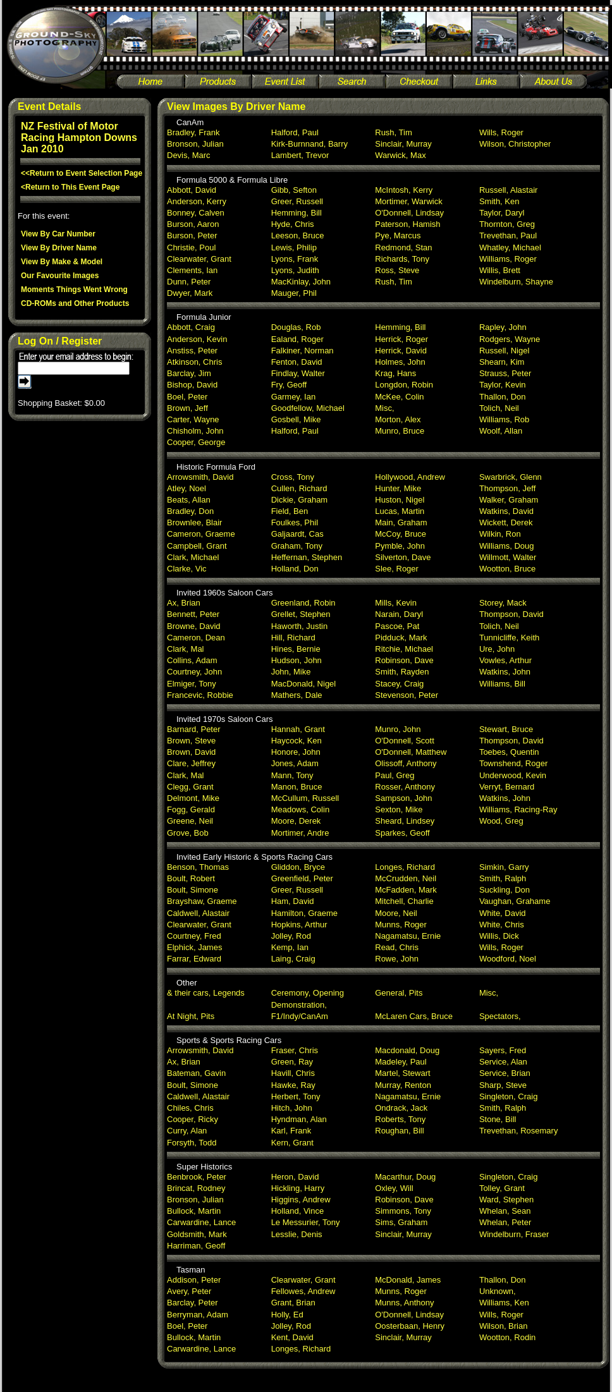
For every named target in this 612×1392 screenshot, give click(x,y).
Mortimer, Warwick (408, 201)
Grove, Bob (188, 833)
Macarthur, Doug (405, 1176)
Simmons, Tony (403, 1211)
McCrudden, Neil (405, 878)
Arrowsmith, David (200, 477)
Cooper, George (196, 442)
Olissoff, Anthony (405, 763)
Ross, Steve (397, 270)
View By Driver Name (59, 247)
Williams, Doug (506, 546)
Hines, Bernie (296, 649)
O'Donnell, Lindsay (409, 212)
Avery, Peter (189, 1291)
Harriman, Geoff (196, 1245)
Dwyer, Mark (189, 293)
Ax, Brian (183, 602)
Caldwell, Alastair (198, 913)
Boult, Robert (191, 878)
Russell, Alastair (508, 190)
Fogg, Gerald (191, 809)
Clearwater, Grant (199, 259)
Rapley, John (503, 327)
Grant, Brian (293, 1302)
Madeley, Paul (400, 1061)
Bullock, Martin (194, 1211)
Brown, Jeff (187, 408)
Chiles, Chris (190, 1108)
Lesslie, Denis (296, 1234)
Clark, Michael (193, 557)
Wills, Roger (501, 132)
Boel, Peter (187, 396)
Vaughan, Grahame (515, 901)
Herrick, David (401, 350)
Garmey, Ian (293, 396)
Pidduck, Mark (401, 637)
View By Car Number (58, 233)
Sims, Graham (401, 1222)
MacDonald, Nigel (303, 683)
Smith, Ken (499, 201)
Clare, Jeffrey (191, 763)
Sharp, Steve (503, 1085)
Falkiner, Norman (302, 350)
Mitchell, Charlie (404, 901)
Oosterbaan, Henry (409, 1326)
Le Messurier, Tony (305, 1222)
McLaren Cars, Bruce (414, 1016)
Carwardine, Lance (201, 1222)
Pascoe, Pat (397, 626)
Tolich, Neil (499, 408)
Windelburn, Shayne (516, 281)
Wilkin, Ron (500, 534)
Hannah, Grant (298, 729)
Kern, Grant (292, 1142)
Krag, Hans (395, 373)
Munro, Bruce (399, 431)
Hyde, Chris (292, 224)
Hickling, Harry (298, 1188)
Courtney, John (194, 671)
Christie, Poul (191, 247)
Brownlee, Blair (194, 522)
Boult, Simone (192, 889)
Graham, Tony (296, 546)
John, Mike (291, 671)
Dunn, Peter (189, 281)
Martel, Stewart (402, 1073)
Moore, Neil (396, 913)
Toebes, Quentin (509, 752)
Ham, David (292, 901)
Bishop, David (192, 384)
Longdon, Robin (404, 384)
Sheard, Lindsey (404, 821)
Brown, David (191, 752)
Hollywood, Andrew (410, 477)
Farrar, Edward (194, 958)
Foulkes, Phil (294, 522)
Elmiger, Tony (191, 683)
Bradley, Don (190, 511)
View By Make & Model (61, 261)
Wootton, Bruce (507, 568)
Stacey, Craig (399, 683)
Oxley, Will (394, 1188)
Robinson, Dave (404, 660)
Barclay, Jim (189, 373)
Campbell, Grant (197, 546)
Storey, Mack (503, 602)
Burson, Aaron (193, 224)
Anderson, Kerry (196, 201)
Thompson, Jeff (507, 488)
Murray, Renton (403, 1085)
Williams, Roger (508, 259)
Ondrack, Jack (401, 1108)
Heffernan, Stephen (307, 557)
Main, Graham (401, 522)
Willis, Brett (499, 270)
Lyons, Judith (295, 270)
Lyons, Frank (295, 259)
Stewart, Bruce (506, 729)
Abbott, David (191, 190)
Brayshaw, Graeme (202, 901)
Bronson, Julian (195, 144)
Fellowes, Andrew (303, 1291)
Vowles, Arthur (505, 660)
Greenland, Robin (303, 602)
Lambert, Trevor (300, 155)
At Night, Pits (190, 1016)
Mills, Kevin (396, 602)
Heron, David (295, 1176)
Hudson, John (296, 660)
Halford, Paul (295, 132)
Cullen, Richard (299, 488)
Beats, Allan (189, 499)
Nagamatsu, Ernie (408, 936)
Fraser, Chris (294, 1050)
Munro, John (397, 729)
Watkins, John (504, 671)
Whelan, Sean (505, 1211)
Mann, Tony (292, 775)
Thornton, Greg (507, 224)
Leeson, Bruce (297, 235)
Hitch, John (291, 1108)
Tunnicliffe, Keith (509, 637)
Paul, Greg (394, 775)
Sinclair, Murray (403, 144)
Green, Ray (292, 1061)
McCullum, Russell (305, 798)
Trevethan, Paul (508, 235)
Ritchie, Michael (404, 649)
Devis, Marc (189, 155)
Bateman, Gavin (196, 1073)
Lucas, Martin (399, 511)
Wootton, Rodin (507, 1337)
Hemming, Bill (296, 212)
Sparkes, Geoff (402, 833)
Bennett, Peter (193, 614)
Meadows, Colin (300, 809)
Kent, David (292, 1337)
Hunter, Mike (398, 488)
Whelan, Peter (505, 1222)
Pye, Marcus (397, 235)
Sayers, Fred (502, 1050)
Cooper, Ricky (192, 1119)
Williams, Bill (502, 683)
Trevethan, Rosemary (518, 1130)
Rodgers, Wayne (509, 339)
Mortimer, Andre (300, 833)
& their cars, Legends (206, 993)
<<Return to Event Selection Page (81, 173)
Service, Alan (503, 1061)
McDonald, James (408, 1280)
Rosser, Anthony (405, 786)
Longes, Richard (405, 867)
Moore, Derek (296, 821)
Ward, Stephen (506, 1199)
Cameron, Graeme (201, 534)
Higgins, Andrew (301, 1199)
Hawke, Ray (293, 1085)
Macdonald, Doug (407, 1050)
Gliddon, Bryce (298, 867)
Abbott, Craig (191, 327)
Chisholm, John (195, 431)
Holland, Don (295, 568)
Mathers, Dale (296, 695)
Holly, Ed (287, 1314)
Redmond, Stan (403, 247)
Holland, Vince (297, 1211)
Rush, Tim (393, 132)
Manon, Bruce (296, 786)
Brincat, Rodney (196, 1188)
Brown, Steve (191, 740)
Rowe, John (397, 958)
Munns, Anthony (404, 1302)
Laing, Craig (293, 958)
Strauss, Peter (505, 373)
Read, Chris (397, 947)
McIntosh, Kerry (403, 190)
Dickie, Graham (299, 499)
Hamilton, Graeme (304, 913)
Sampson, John (403, 798)
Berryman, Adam (197, 1314)
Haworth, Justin (299, 626)
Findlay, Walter (298, 373)
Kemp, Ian (290, 947)
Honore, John (296, 752)
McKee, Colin (399, 396)
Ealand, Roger (297, 339)
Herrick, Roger (401, 339)
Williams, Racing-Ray (518, 809)
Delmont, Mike (193, 798)
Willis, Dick (499, 936)
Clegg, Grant (190, 786)
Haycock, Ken (296, 740)
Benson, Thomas (198, 867)
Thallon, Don (502, 396)
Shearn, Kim (502, 362)
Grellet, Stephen (301, 614)
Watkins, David (506, 511)
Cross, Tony (292, 477)
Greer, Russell (297, 201)
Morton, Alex (397, 419)
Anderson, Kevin (197, 339)
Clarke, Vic (187, 568)
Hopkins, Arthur (299, 924)
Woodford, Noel (507, 958)
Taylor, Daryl (502, 212)
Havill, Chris (293, 1073)
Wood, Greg (501, 821)
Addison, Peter (194, 1280)
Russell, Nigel (504, 350)
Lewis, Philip (294, 247)
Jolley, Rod (291, 936)
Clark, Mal (185, 649)
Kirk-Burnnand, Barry (309, 144)
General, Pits (398, 993)
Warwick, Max (400, 155)
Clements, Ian (192, 270)
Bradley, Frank (193, 132)
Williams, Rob (504, 419)
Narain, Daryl (399, 614)
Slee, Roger (397, 568)
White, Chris (501, 924)
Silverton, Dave (403, 557)
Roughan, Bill (399, 1130)
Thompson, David (511, 614)
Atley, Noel (186, 488)
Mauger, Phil (294, 293)
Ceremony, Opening (307, 993)
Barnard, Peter (194, 729)
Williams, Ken (504, 1302)
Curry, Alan (187, 1130)
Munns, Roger (401, 924)
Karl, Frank (291, 1130)
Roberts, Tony (400, 1119)
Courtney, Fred (194, 936)
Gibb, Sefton (294, 190)
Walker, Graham (508, 499)
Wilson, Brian (503, 1326)
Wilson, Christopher (515, 144)
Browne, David (194, 626)
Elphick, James (194, 947)
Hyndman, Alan (299, 1119)
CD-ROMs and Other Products (75, 303)
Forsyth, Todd (192, 1142)
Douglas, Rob (296, 327)
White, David (502, 913)
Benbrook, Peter (196, 1176)
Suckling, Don (504, 889)
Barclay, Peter (192, 1302)
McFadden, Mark (406, 889)
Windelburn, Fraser (514, 1234)
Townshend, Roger (513, 763)
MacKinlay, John (301, 281)
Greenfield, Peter (302, 878)
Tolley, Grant (502, 1188)
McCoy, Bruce (400, 534)
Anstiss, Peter (192, 350)
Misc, (384, 408)
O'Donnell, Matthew (410, 752)
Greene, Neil (190, 821)
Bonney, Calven (195, 212)
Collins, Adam (192, 660)
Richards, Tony (402, 259)
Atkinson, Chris (194, 362)
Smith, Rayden (402, 671)
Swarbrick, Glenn (510, 477)
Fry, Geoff (289, 384)
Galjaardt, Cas (297, 534)
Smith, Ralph (502, 878)
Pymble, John (400, 546)
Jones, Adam (295, 763)
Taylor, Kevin (502, 384)
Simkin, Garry (504, 867)
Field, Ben (290, 511)
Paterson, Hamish (407, 224)
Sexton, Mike (398, 809)
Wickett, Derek (506, 522)
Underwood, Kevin (512, 775)
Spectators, (500, 1016)
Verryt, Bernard (506, 786)
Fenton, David (296, 362)
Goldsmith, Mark (197, 1234)
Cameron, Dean (196, 637)
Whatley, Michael (510, 247)
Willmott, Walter (508, 557)
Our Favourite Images (60, 275)
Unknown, (497, 1291)
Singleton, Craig (508, 1096)
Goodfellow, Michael (308, 408)
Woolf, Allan (500, 431)
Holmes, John (400, 362)
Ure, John (497, 649)
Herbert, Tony (296, 1096)
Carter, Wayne (193, 419)
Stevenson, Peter (406, 695)
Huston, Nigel (399, 499)
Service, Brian (504, 1073)
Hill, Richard (293, 637)
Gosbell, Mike (296, 419)
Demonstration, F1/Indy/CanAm (299, 1010)
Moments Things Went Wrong (74, 289)
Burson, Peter (192, 235)
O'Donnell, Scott (404, 740)
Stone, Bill (498, 1119)
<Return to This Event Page (70, 187)
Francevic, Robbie (200, 695)
